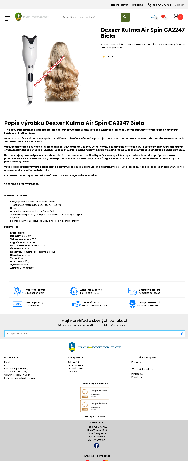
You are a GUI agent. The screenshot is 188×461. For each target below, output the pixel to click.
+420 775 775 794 (97, 427)
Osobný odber (75, 368)
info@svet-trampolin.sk (127, 5)
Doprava (72, 371)
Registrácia (137, 377)
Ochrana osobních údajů (17, 374)
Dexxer (110, 56)
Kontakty (136, 362)
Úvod (7, 362)
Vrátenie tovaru (76, 365)
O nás (7, 365)
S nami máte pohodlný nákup (20, 378)
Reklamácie (74, 362)
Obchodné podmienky (16, 368)
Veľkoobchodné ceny (15, 371)
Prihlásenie (137, 373)
